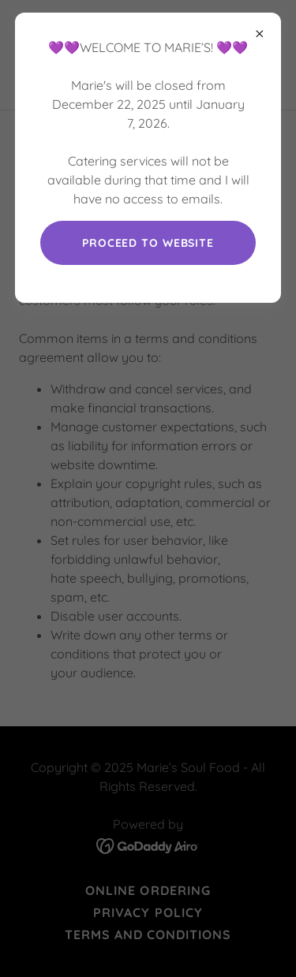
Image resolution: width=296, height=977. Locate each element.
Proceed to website (148, 243)
